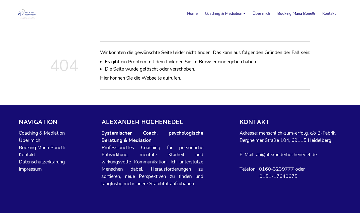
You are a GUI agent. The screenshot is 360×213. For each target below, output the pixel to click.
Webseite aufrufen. (161, 78)
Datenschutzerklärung (42, 162)
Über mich (261, 13)
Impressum (30, 169)
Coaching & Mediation (42, 133)
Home (192, 13)
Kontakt (329, 13)
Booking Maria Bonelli (296, 13)
